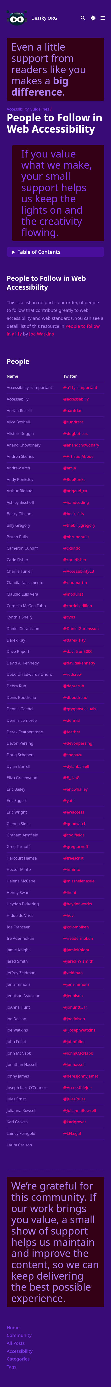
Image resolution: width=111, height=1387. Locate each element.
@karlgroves (74, 1121)
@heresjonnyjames (81, 1076)
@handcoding (76, 502)
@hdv (68, 915)
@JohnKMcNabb (78, 1053)
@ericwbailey (75, 789)
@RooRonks (74, 479)
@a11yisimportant (80, 387)
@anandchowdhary (81, 445)
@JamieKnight (76, 950)
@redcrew (72, 674)
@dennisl (71, 720)
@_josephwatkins (79, 1030)
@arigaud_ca (75, 490)
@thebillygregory (79, 525)
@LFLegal (72, 1133)
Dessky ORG (44, 18)
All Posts (16, 1343)
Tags (11, 1367)
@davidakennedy (79, 663)
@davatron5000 (78, 651)
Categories (18, 1359)
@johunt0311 (75, 1007)
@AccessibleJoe (77, 1087)
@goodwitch (74, 823)
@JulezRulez (74, 1099)
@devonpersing (77, 743)
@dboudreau (75, 697)
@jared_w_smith (78, 961)
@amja (69, 468)
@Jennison (73, 995)
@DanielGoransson (81, 628)
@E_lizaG (71, 777)
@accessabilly (76, 399)
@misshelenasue (78, 881)
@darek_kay (74, 640)
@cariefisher (74, 559)
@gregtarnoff (75, 846)
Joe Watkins (41, 334)
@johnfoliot (74, 1041)
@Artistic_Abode (78, 456)
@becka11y (73, 513)
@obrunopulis (76, 536)
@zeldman (73, 972)
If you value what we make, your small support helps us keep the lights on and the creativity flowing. (56, 193)
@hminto (71, 869)
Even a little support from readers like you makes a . (48, 69)
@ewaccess (73, 812)
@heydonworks (77, 904)
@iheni (69, 892)
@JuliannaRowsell (79, 1110)
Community (19, 1335)
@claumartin (75, 582)
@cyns (69, 617)
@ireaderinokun (78, 938)
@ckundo (71, 548)
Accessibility (20, 1351)
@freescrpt (73, 858)
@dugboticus (75, 433)
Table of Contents (39, 252)
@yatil (69, 800)
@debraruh (73, 686)
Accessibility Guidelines (28, 109)
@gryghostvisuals (79, 708)
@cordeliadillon (77, 605)
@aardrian (73, 410)
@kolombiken (76, 927)
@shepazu (72, 754)
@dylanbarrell (76, 766)
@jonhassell (74, 1064)
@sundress (73, 422)
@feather (71, 732)
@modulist (73, 594)
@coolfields (73, 835)
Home (13, 1327)
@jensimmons (76, 984)
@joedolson (74, 1018)
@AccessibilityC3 (78, 571)
